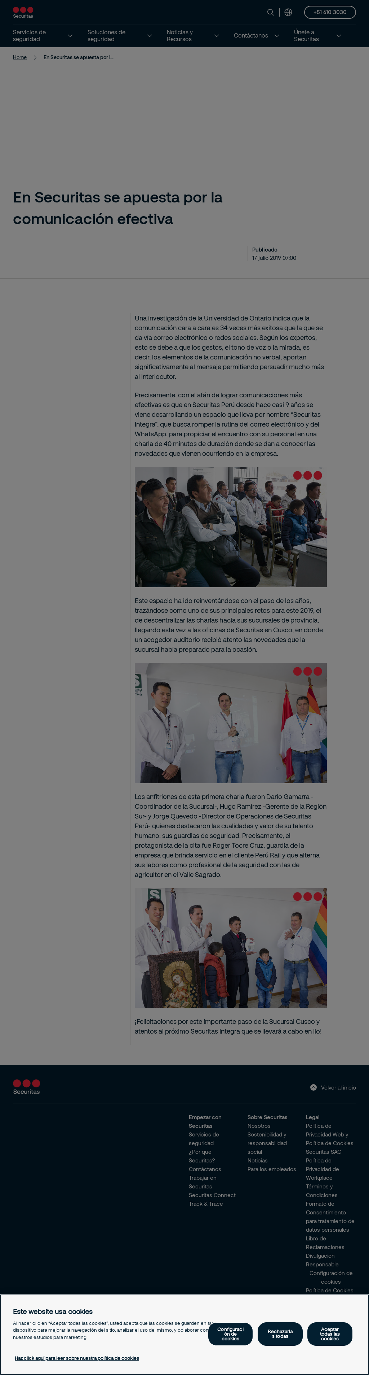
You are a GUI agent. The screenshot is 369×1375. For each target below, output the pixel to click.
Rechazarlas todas (280, 1333)
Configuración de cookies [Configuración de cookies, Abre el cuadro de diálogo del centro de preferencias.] (230, 1333)
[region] (184, 1334)
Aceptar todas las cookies (330, 1333)
